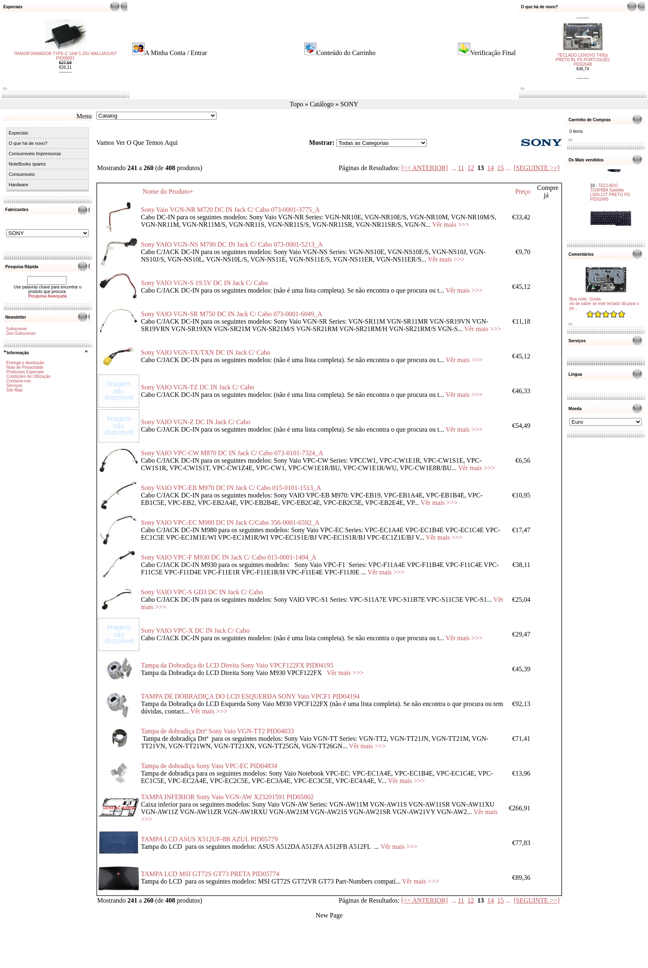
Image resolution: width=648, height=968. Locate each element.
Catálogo (322, 104)
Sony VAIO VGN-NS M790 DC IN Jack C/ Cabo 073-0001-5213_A (232, 244)
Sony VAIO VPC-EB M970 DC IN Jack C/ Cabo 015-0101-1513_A (231, 487)
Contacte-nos (18, 381)
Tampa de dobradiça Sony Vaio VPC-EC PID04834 (209, 765)
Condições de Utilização (28, 376)
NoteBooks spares (27, 163)
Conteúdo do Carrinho (346, 52)
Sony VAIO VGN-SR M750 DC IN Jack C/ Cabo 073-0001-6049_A (231, 313)
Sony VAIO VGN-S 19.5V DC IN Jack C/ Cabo (204, 282)
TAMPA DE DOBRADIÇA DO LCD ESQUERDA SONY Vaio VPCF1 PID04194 (250, 696)
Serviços (14, 385)
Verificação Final (493, 52)
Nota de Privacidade (24, 367)
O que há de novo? (28, 143)
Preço (522, 191)
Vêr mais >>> (450, 224)
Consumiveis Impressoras (35, 153)
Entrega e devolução (25, 362)
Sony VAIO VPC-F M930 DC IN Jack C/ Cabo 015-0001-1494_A (228, 557)
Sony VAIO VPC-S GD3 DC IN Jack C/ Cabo (202, 592)
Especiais (18, 132)
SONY (349, 104)
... (453, 167)
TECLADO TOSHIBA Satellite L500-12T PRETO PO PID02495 (610, 183)
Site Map (14, 390)
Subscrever (16, 329)
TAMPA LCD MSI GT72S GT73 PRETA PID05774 (210, 873)
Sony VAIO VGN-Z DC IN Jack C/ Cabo (195, 421)
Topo (296, 104)
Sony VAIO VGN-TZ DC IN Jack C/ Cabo (197, 387)
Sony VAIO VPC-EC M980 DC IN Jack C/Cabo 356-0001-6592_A (230, 522)
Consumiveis (22, 174)
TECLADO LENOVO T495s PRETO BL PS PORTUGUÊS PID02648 (583, 52)
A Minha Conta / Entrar (176, 52)
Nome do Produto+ (168, 191)
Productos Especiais (25, 372)
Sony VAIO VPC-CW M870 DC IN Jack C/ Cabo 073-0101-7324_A (232, 452)
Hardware (19, 184)
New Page (329, 915)
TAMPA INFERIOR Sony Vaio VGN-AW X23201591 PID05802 (227, 796)
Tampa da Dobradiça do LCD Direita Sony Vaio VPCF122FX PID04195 (237, 665)
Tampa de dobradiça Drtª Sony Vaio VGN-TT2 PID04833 (217, 731)
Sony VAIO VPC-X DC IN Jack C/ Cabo (195, 630)
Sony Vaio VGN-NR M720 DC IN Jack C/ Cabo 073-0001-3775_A (230, 209)
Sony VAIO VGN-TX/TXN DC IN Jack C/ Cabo (205, 352)
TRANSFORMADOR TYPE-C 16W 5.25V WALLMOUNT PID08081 (65, 63)
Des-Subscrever (21, 333)
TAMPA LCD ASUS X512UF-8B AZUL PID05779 (209, 839)
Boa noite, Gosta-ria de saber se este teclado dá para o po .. (604, 303)
